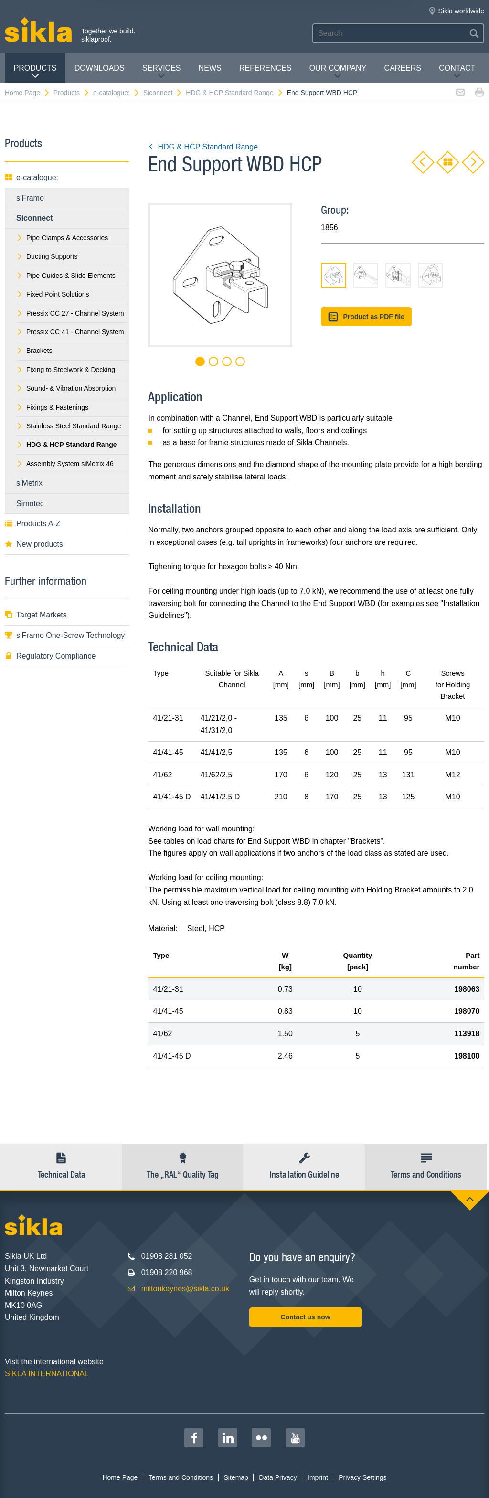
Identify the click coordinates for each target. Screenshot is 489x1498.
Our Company (338, 72)
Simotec (30, 503)
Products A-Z (32, 524)
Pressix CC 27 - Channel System (70, 313)
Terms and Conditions (181, 1477)
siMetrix (29, 483)
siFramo (30, 198)
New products (34, 544)
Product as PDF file (366, 317)
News (210, 68)
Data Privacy (278, 1477)
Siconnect (162, 92)
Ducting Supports (46, 256)
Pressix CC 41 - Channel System (70, 332)
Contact (457, 72)
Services (161, 72)
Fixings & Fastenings (52, 407)
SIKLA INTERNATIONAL (47, 1374)
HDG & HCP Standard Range (234, 92)
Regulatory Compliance (50, 656)
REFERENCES (265, 68)
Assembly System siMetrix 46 (65, 463)
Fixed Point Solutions (52, 294)
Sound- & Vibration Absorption (66, 388)
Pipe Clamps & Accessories (62, 238)
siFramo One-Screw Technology (65, 635)
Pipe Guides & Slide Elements (66, 275)
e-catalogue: (116, 92)
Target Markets (36, 615)
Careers (402, 68)
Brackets (34, 350)
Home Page (27, 92)
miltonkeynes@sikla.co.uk (185, 1289)
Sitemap (236, 1477)
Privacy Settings (362, 1477)
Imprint (318, 1477)
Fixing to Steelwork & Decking (65, 369)
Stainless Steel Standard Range (68, 426)
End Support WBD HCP (322, 92)
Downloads (99, 68)
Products (35, 72)
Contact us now (305, 1317)
